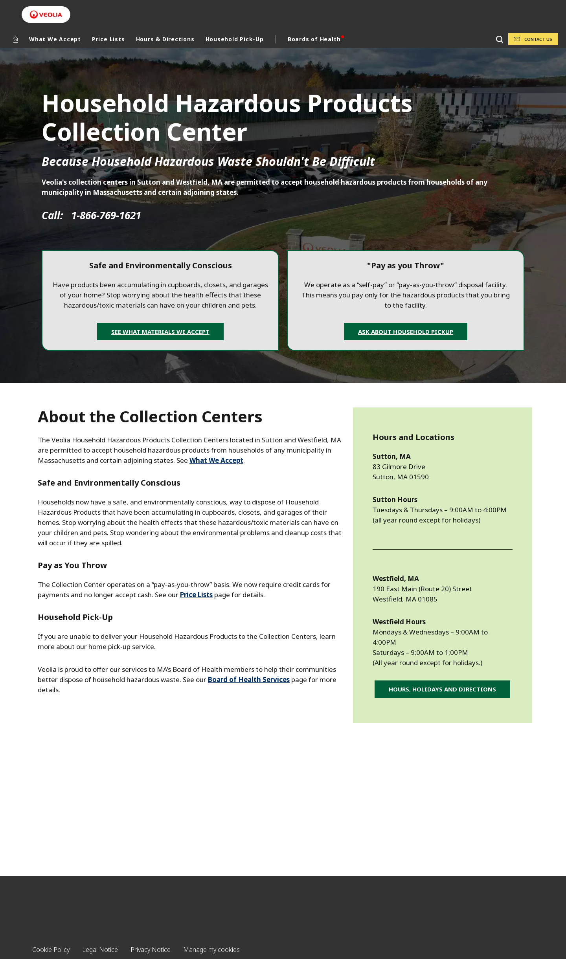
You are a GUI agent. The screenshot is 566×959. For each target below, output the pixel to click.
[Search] (499, 39)
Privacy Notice (150, 949)
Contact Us (538, 39)
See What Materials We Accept (160, 332)
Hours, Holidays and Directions (442, 689)
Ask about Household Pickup (405, 332)
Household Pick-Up (235, 39)
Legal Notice (100, 949)
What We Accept (55, 39)
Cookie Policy (51, 949)
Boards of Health (314, 39)
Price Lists (108, 39)
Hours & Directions (165, 39)
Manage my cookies (211, 949)
